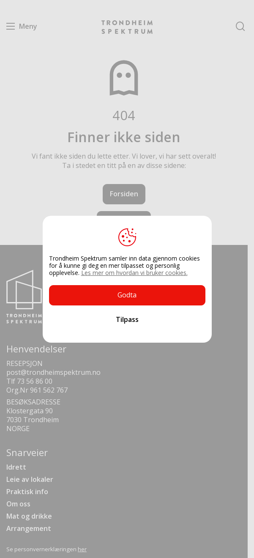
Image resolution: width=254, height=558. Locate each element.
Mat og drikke (29, 516)
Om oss (18, 504)
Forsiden (124, 193)
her (82, 549)
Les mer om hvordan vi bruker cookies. (134, 273)
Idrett (16, 467)
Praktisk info (27, 491)
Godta (127, 295)
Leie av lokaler (29, 479)
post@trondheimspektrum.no (53, 372)
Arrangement (28, 528)
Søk (240, 26)
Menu (10, 26)
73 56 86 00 (34, 381)
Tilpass (127, 319)
